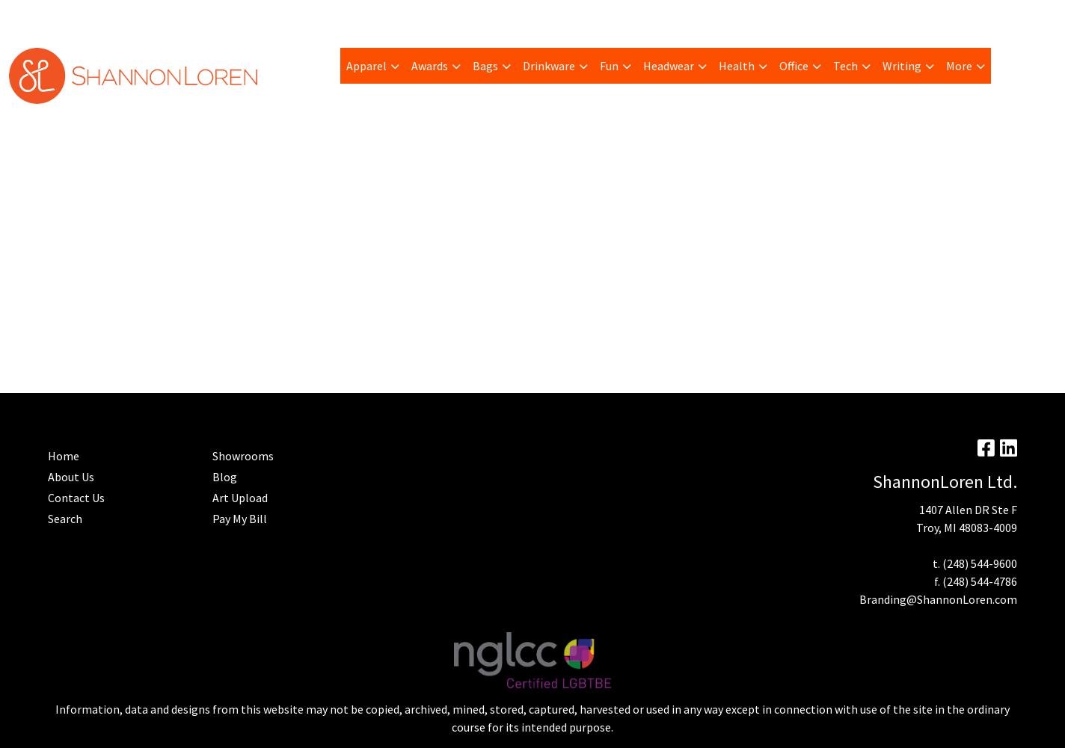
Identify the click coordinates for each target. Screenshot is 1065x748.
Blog (256, 16)
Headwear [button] (668, 65)
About (30, 16)
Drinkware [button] (549, 65)
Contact (437, 16)
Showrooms (243, 455)
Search (871, 16)
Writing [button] (902, 65)
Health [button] (737, 65)
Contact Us (76, 497)
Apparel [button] (366, 65)
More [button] (959, 65)
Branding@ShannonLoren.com (938, 599)
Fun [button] (609, 65)
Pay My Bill (83, 16)
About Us (71, 476)
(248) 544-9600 (979, 563)
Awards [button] (429, 65)
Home (389, 16)
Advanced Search (321, 16)
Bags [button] (485, 65)
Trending (144, 16)
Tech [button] (845, 65)
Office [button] (793, 65)
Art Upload (205, 16)
